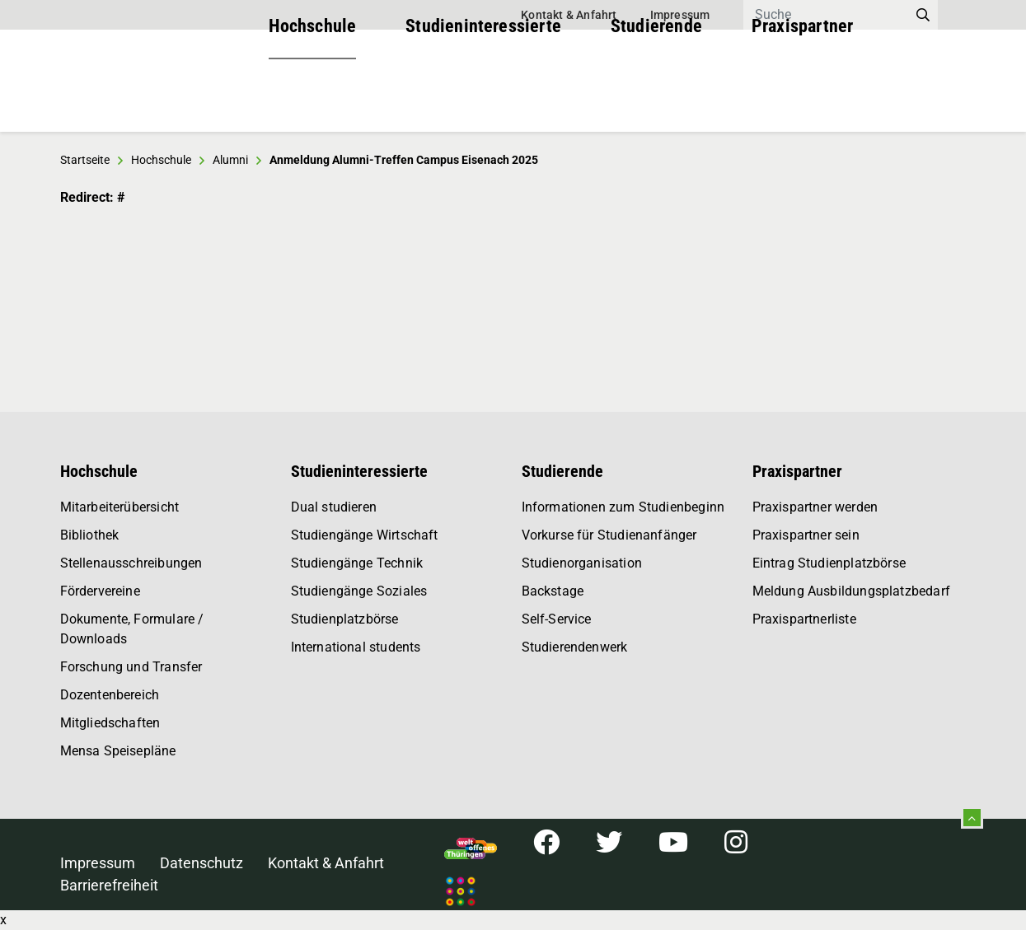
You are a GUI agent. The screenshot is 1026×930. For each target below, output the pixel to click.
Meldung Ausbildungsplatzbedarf (851, 591)
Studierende (656, 98)
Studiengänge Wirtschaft (364, 535)
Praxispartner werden (815, 507)
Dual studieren (334, 507)
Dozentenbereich (110, 695)
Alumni (230, 159)
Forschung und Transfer (131, 667)
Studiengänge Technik (357, 563)
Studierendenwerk (575, 647)
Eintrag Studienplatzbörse (829, 563)
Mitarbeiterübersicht (120, 507)
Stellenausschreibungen (131, 563)
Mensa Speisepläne (118, 751)
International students (356, 647)
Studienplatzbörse (345, 619)
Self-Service (557, 619)
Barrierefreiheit (109, 885)
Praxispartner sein (806, 535)
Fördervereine (100, 591)
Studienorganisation (582, 563)
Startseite (85, 159)
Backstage (553, 591)
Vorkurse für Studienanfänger (609, 535)
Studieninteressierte (483, 98)
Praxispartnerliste (804, 619)
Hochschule (313, 98)
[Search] (825, 15)
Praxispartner (802, 98)
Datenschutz (201, 863)
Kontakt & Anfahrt (568, 14)
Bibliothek (89, 535)
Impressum (680, 14)
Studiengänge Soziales (359, 591)
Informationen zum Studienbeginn (623, 507)
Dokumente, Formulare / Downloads (132, 629)
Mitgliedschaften (110, 723)
